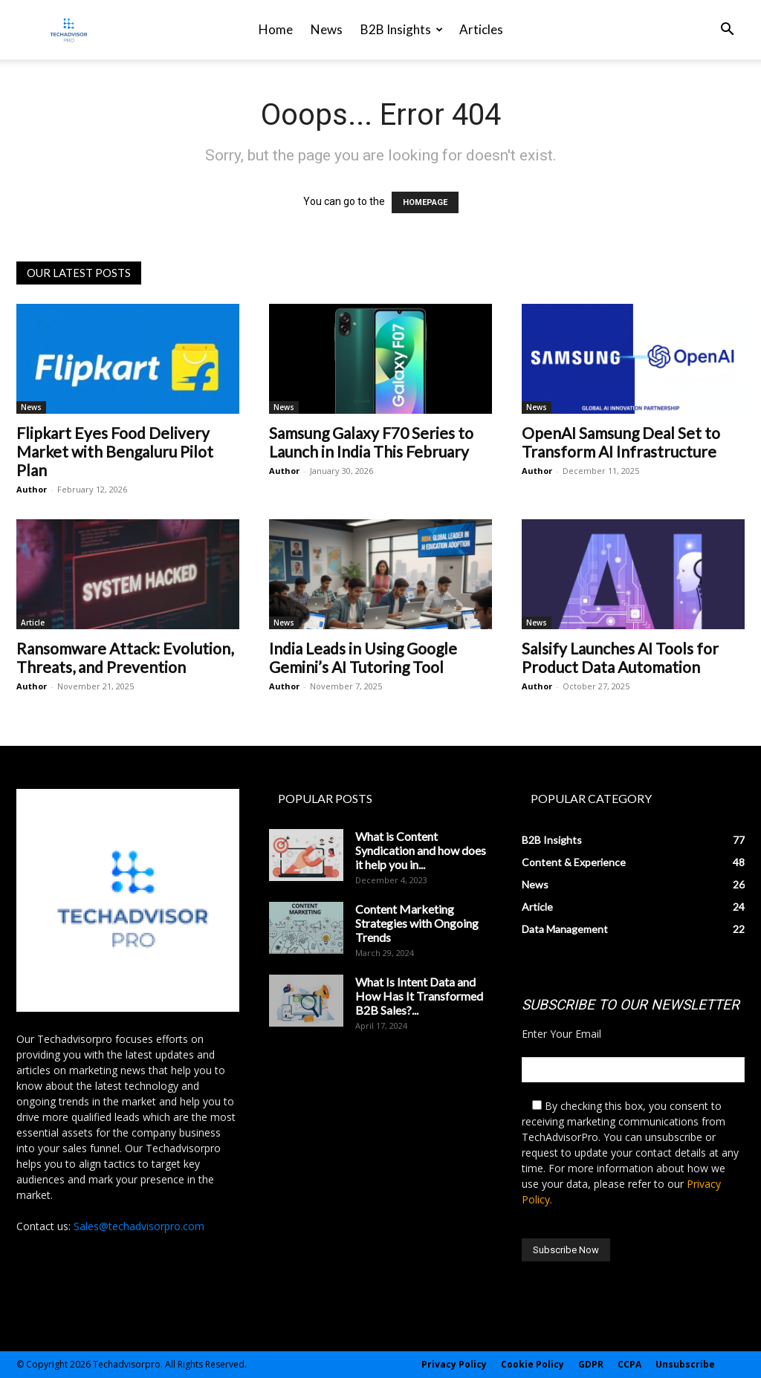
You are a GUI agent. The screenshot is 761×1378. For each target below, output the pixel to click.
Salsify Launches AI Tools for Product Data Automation (620, 657)
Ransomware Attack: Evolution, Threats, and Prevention (124, 657)
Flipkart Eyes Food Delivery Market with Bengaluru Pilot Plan (114, 451)
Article (33, 622)
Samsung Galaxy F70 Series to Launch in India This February (371, 442)
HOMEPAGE (425, 202)
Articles (481, 29)
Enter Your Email (561, 1034)
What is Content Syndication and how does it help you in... (420, 850)
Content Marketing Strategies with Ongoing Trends (417, 923)
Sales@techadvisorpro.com (139, 1226)
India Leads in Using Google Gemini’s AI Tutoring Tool (363, 657)
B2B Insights (401, 29)
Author (31, 489)
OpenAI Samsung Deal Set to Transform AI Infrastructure (621, 442)
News (327, 29)
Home (276, 29)
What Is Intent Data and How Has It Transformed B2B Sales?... (419, 996)
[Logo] (68, 30)
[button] (727, 31)
